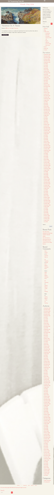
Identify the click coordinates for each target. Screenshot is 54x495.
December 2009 (47, 145)
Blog (21, 485)
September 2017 (47, 75)
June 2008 (46, 426)
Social (45, 46)
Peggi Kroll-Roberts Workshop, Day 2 (46, 265)
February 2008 (47, 179)
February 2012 (47, 107)
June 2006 (46, 209)
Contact (45, 49)
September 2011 (47, 113)
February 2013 (47, 92)
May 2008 (46, 174)
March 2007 (46, 195)
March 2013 (46, 344)
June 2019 (46, 65)
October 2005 (46, 218)
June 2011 (46, 118)
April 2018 (46, 74)
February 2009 (47, 160)
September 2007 (47, 186)
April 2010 (46, 139)
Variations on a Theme (11, 26)
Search (44, 224)
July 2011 (45, 116)
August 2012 (46, 100)
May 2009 (46, 156)
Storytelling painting (46, 240)
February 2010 (47, 142)
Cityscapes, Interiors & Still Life (48, 38)
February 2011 (46, 124)
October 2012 (46, 97)
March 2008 (46, 177)
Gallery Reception (47, 480)
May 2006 (46, 464)
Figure (47, 40)
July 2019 (46, 63)
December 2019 (47, 60)
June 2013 (46, 341)
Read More (5, 34)
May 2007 (46, 192)
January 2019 (46, 71)
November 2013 (47, 86)
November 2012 (47, 95)
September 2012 (47, 98)
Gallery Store (46, 31)
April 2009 (46, 157)
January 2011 (46, 379)
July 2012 (46, 101)
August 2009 (46, 151)
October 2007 (46, 185)
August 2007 (46, 188)
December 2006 (47, 200)
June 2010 (46, 136)
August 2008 (46, 423)
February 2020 (47, 312)
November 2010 (47, 382)
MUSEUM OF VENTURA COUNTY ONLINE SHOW (47, 235)
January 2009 (46, 162)
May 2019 (46, 66)
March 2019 (46, 69)
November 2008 (47, 165)
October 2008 (46, 420)
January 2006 (46, 217)
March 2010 (46, 141)
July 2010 (46, 388)
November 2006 (47, 455)
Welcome (46, 28)
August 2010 (46, 133)
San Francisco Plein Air (46, 255)
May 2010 (46, 138)
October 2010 (46, 130)
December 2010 (47, 127)
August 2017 (46, 77)
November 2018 (47, 72)
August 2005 (46, 220)
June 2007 (46, 191)
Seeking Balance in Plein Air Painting (46, 288)
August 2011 (46, 115)
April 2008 (46, 429)
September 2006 (47, 458)
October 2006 (46, 203)
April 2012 (46, 104)
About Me (46, 48)
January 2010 (46, 144)
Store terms (48, 45)
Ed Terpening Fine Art (16, 1)
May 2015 (46, 80)
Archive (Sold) (48, 43)
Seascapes (47, 34)
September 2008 (47, 168)
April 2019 (46, 68)
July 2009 (46, 153)
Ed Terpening (15, 28)
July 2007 (46, 189)
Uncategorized (47, 481)
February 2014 (47, 84)
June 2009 (46, 154)
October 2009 (46, 148)
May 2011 (46, 119)
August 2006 (46, 206)
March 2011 (46, 122)
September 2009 (47, 150)
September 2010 (47, 385)
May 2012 (46, 103)
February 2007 (47, 197)
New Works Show (46, 231)
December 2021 (47, 309)
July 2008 (46, 171)
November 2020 (47, 57)
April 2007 (46, 194)
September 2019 (47, 62)
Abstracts (47, 42)
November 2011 (47, 110)
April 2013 (46, 89)
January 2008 (46, 180)
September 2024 (47, 54)
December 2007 (47, 182)
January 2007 (46, 198)
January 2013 (46, 347)
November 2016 (47, 78)
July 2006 (46, 461)
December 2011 (47, 109)
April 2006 (46, 212)
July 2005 (46, 221)
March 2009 (46, 159)
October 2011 (46, 112)
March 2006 (46, 467)
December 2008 (47, 417)
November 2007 (47, 183)
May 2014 (46, 81)
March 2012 (46, 106)
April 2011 (46, 121)
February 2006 (47, 215)
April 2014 (46, 83)
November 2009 (47, 147)
